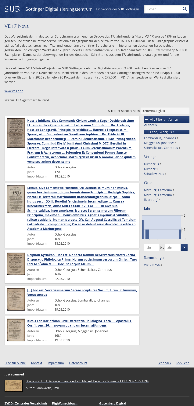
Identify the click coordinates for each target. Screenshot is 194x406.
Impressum (56, 363)
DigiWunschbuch (64, 403)
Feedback (164, 363)
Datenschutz (78, 363)
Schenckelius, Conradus (162, 148)
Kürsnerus (152, 164)
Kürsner (151, 169)
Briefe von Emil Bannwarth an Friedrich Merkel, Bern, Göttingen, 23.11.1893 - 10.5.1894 (87, 381)
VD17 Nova (153, 265)
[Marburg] (152, 200)
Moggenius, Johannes (160, 143)
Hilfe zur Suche (15, 363)
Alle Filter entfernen (161, 119)
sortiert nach (130, 111)
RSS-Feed (182, 363)
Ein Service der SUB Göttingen (117, 9)
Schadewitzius (155, 174)
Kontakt (36, 363)
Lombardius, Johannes (161, 138)
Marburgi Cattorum (159, 190)
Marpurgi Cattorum (159, 195)
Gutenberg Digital (112, 403)
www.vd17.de (14, 91)
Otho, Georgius (159, 132)
